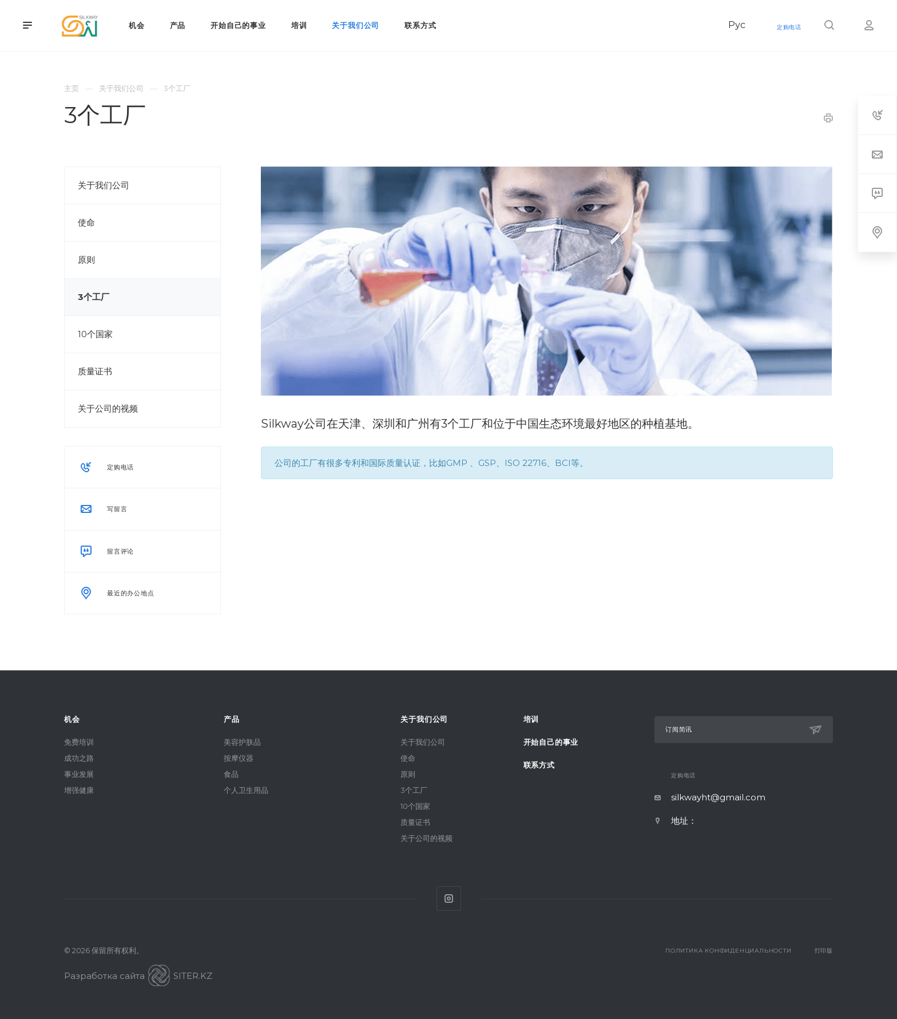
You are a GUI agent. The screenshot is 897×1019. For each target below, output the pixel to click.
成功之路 (79, 758)
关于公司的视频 (108, 408)
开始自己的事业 (551, 742)
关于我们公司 (103, 185)
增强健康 (79, 790)
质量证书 (95, 371)
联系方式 (539, 764)
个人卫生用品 (246, 790)
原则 (86, 259)
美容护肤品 (242, 742)
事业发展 (79, 774)
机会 (72, 719)
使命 (86, 222)
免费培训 (79, 742)
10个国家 (95, 334)
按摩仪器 (238, 758)
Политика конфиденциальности (728, 950)
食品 (231, 774)
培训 (531, 719)
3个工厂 (93, 296)
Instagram (448, 898)
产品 (232, 719)
